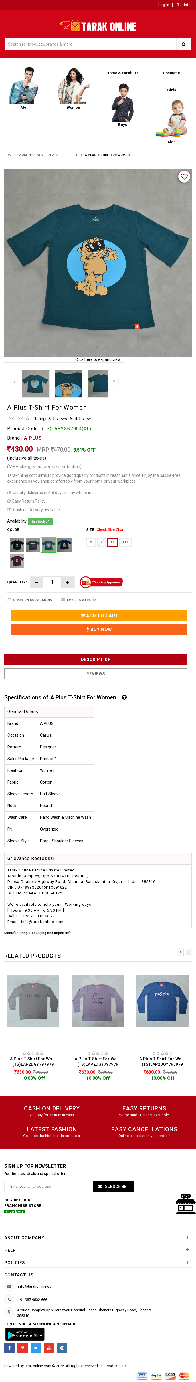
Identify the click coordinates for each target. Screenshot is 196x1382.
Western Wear (48, 155)
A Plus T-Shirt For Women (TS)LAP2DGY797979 (34, 1062)
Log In (163, 5)
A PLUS (33, 438)
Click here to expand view (98, 359)
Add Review (80, 418)
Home (8, 155)
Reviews (95, 673)
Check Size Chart (110, 529)
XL (112, 542)
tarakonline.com (38, 1366)
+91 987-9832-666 (32, 1300)
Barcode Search (114, 1366)
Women (25, 155)
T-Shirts (73, 155)
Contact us (18, 1275)
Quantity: (17, 582)
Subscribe (115, 1186)
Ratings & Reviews (50, 418)
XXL (125, 542)
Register (184, 5)
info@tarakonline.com (36, 1286)
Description (96, 659)
